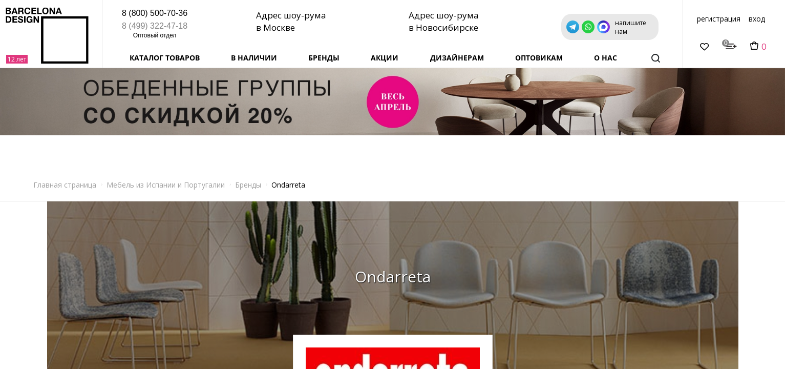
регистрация (718, 19)
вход (757, 19)
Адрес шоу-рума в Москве (293, 21)
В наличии (254, 58)
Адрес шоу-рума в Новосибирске (446, 21)
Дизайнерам (457, 58)
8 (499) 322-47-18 (154, 26)
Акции (384, 58)
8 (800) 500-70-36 (154, 13)
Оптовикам (539, 58)
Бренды (324, 58)
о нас (605, 58)
